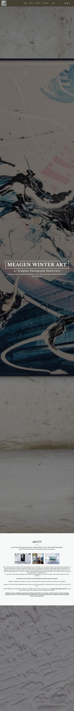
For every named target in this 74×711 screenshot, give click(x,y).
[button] (46, 3)
